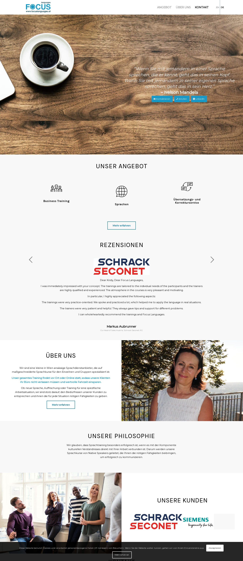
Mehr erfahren (122, 555)
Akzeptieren (215, 548)
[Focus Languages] (38, 7)
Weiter (212, 259)
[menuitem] (164, 7)
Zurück (31, 259)
